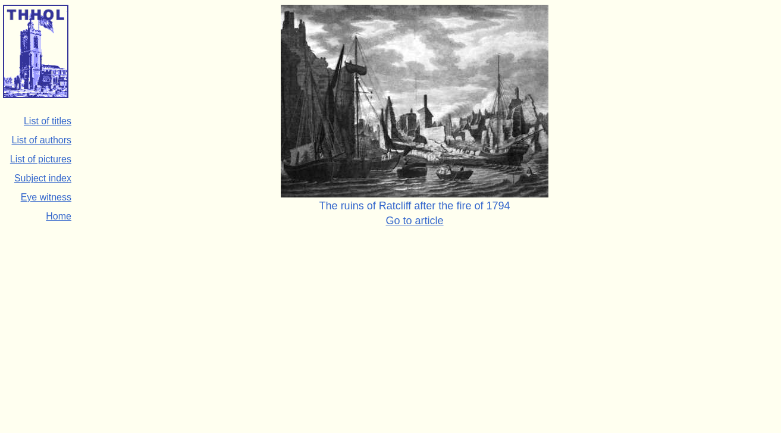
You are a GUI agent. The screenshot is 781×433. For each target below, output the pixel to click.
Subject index (42, 178)
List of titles (47, 121)
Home (58, 216)
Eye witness (46, 197)
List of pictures (40, 159)
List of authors (42, 140)
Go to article (415, 221)
